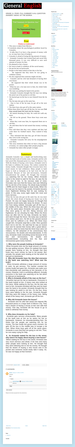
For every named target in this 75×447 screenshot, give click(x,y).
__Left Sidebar (55, 53)
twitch (53, 42)
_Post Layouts (55, 52)
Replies (12, 378)
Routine (53, 64)
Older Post (44, 425)
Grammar (54, 16)
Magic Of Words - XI (56, 15)
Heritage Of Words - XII (56, 13)
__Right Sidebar (55, 56)
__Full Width (54, 55)
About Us (54, 80)
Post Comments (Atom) (15, 427)
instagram (54, 41)
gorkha (10, 372)
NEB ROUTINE (55, 25)
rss (52, 107)
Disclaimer (54, 83)
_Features (54, 50)
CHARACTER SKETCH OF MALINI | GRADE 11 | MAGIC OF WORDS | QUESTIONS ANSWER (55, 145)
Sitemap (53, 84)
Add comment (9, 389)
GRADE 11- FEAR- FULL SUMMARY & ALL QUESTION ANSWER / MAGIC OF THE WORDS (55, 131)
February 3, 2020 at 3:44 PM (26, 381)
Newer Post (8, 425)
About (53, 113)
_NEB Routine (55, 65)
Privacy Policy (55, 81)
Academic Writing (55, 18)
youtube (53, 38)
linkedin (53, 39)
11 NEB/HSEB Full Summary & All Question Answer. (55, 185)
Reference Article (55, 49)
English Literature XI (56, 19)
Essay (53, 67)
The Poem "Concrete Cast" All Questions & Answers (55, 199)
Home (26, 425)
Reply (10, 376)
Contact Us (54, 78)
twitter (53, 36)
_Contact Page (55, 58)
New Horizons (55, 21)
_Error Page (54, 59)
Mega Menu (54, 62)
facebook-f (54, 35)
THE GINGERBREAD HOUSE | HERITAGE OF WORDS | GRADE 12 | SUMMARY (55, 164)
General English (16, 381)
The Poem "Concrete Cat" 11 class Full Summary (55, 203)
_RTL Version (54, 61)
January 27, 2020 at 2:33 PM (18, 372)
